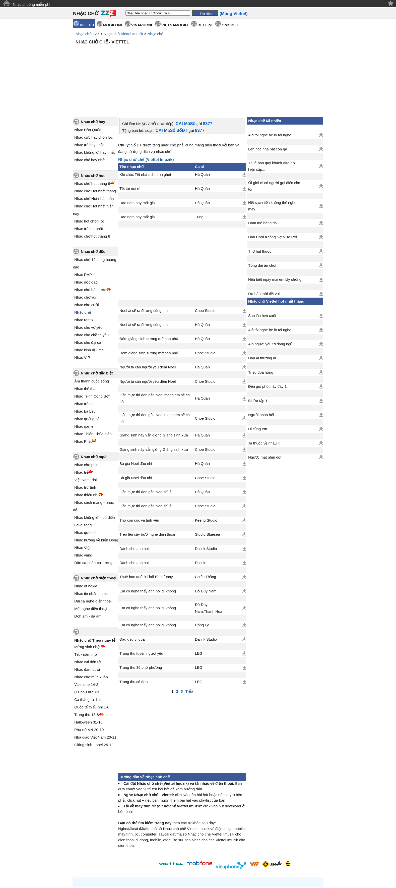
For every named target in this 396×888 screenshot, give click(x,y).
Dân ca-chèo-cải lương (93, 520)
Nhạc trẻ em (84, 361)
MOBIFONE (113, 25)
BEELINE (205, 25)
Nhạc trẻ (81, 429)
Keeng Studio (206, 478)
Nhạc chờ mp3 (93, 414)
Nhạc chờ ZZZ (87, 34)
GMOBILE (230, 25)
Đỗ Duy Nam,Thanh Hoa (208, 565)
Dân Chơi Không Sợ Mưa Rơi (272, 194)
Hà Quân (202, 132)
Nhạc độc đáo (86, 239)
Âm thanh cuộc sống (91, 338)
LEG (199, 611)
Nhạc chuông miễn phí (31, 4)
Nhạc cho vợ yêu (88, 285)
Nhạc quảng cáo (88, 376)
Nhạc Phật (83, 399)
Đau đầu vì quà (132, 597)
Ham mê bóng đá (262, 180)
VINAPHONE (142, 25)
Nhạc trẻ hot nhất (88, 186)
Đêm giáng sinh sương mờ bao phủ (148, 296)
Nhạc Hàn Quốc (87, 87)
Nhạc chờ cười (86, 262)
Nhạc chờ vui (85, 254)
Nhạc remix (83, 277)
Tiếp (189, 648)
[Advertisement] (198, 60)
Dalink (200, 520)
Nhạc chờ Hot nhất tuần (94, 156)
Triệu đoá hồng (260, 330)
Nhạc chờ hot (93, 133)
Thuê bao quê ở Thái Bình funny (146, 534)
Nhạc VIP (82, 315)
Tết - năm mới (86, 611)
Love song (83, 482)
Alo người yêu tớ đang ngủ (270, 301)
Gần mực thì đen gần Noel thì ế (145, 449)
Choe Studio (205, 268)
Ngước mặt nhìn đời (264, 415)
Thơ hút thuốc (259, 209)
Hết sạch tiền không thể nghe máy (272, 163)
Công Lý (202, 582)
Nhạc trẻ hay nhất (89, 102)
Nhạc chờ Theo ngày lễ (94, 597)
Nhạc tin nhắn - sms (91, 551)
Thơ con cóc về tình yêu (139, 478)
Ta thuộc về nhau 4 (264, 401)
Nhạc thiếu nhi (86, 452)
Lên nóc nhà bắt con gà (267, 106)
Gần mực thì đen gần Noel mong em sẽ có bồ (154, 355)
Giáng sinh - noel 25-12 (93, 702)
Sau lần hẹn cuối (262, 273)
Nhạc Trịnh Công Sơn (92, 353)
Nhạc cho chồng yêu (91, 292)
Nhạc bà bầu (84, 368)
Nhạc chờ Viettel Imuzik (123, 34)
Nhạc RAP (83, 232)
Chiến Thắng (205, 534)
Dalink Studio (206, 506)
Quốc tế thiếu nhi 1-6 (91, 664)
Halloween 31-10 (88, 679)
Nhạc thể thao (86, 346)
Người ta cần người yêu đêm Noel (147, 324)
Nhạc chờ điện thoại (98, 535)
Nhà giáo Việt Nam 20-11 (95, 694)
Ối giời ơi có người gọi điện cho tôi (274, 143)
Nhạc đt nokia (85, 543)
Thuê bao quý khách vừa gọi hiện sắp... (272, 123)
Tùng (199, 174)
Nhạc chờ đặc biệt (97, 330)
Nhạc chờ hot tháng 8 (92, 193)
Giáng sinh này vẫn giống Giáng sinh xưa (153, 393)
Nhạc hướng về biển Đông (96, 497)
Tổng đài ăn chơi (262, 223)
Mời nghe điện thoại (90, 566)
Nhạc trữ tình (85, 444)
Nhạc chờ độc (93, 209)
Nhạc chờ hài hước (90, 247)
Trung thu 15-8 (86, 672)
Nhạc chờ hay (93, 79)
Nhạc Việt (82, 505)
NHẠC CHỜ (85, 13)
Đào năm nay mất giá (137, 160)
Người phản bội (261, 372)
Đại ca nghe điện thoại (92, 558)
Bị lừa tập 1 (257, 358)
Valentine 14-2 (86, 642)
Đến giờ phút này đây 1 (267, 344)
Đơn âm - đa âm (87, 573)
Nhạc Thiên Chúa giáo (93, 391)
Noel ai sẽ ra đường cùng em (143, 268)
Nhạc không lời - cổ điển (94, 475)
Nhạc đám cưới (87, 627)
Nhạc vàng (83, 512)
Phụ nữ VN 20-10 (89, 687)
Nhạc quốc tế (85, 490)
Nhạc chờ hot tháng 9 (92, 141)
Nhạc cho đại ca (87, 300)
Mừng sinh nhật (87, 604)
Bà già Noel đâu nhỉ (135, 421)
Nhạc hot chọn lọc (89, 178)
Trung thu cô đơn (133, 639)
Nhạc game (83, 383)
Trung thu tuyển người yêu (141, 611)
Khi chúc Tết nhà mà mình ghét (145, 132)
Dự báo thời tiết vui (264, 251)
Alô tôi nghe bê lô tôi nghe (269, 92)
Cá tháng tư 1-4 (87, 657)
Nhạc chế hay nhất (89, 117)
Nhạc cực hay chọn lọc (93, 94)
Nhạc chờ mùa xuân (91, 634)
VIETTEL (87, 25)
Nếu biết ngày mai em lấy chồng (274, 237)
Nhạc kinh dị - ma (89, 307)
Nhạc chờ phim (86, 422)
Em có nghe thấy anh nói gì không (147, 548)
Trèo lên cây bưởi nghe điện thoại (147, 492)
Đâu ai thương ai (262, 315)
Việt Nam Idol (85, 437)
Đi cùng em (257, 386)
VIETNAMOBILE (175, 25)
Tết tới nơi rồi (130, 146)
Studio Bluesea (207, 492)
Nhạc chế (155, 34)
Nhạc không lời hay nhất (94, 109)
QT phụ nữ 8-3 (86, 649)
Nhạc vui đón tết (87, 619)
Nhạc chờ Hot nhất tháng (95, 148)
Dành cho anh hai (134, 506)
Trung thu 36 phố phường (140, 625)
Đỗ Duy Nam (206, 548)
